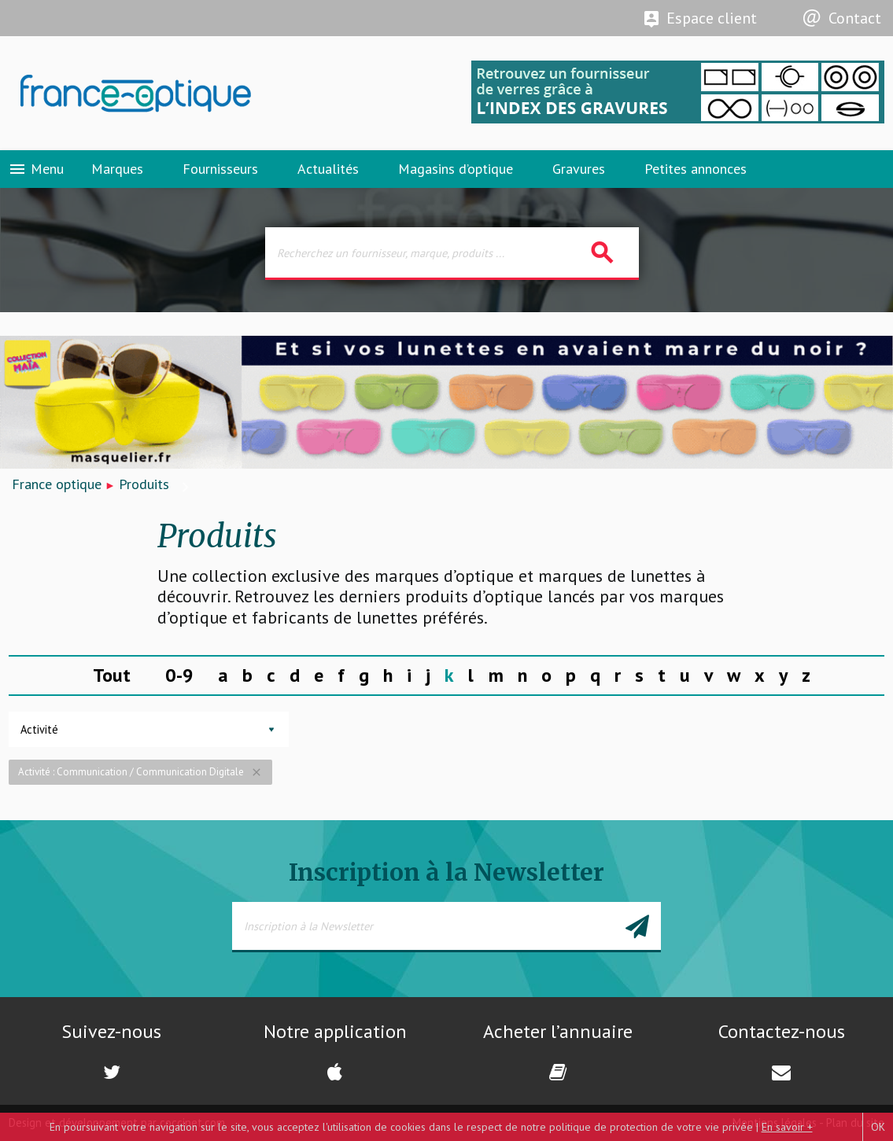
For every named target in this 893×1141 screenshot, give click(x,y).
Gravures (578, 169)
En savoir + (787, 1127)
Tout (112, 675)
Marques (117, 169)
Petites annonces (695, 169)
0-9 (179, 675)
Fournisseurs (220, 169)
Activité (39, 729)
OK (878, 1127)
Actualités (328, 169)
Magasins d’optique (455, 169)
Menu (36, 169)
